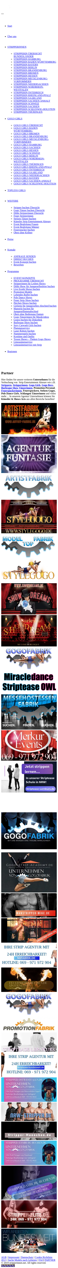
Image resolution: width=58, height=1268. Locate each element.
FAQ (41, 1260)
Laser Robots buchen (24, 331)
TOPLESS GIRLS (16, 190)
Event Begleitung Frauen (26, 224)
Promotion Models (23, 292)
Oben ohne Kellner (23, 232)
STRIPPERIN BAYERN (26, 64)
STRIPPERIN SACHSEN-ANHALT (32, 101)
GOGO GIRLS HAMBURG (28, 144)
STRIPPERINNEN (16, 47)
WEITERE (12, 201)
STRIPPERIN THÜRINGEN (28, 112)
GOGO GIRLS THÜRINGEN (28, 164)
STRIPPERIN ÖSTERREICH (28, 92)
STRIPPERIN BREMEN (26, 73)
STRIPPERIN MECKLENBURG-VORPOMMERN (31, 80)
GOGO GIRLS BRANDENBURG (31, 136)
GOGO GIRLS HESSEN (26, 150)
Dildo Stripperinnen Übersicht (29, 213)
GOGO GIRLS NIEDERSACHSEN (31, 175)
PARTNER (49, 1260)
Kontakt (11, 249)
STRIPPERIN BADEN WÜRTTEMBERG (35, 62)
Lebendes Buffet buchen (26, 294)
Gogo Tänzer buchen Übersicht (29, 210)
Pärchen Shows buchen (25, 303)
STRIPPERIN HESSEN (25, 76)
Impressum (13, 1257)
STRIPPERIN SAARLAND (28, 98)
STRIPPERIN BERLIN (25, 67)
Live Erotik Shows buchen (27, 289)
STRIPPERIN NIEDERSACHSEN (31, 84)
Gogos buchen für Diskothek (28, 319)
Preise (10, 239)
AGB (3, 1257)
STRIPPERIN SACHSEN (26, 106)
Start (9, 26)
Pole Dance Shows (23, 297)
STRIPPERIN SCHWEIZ (26, 103)
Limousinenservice (23, 342)
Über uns (11, 36)
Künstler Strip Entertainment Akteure (32, 221)
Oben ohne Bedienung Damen (28, 314)
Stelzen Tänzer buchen (25, 218)
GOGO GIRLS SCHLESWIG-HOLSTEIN (35, 183)
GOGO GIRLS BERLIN (26, 156)
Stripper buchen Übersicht (27, 207)
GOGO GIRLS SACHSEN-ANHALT (32, 181)
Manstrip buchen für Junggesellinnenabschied (26, 310)
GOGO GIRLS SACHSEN (27, 147)
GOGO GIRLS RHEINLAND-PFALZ (33, 167)
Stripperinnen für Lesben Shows (30, 283)
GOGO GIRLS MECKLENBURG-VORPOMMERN (31, 140)
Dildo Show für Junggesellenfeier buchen (34, 286)
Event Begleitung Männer (26, 227)
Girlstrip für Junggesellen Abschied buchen (35, 306)
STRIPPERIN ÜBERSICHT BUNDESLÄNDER (28, 55)
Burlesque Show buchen (26, 322)
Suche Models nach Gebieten (22, 1260)
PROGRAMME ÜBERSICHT (29, 280)
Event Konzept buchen (25, 262)
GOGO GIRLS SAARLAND (28, 172)
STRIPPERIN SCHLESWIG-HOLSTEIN (34, 109)
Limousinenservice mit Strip (28, 344)
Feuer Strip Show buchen (26, 300)
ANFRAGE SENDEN (25, 256)
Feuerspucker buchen (24, 229)
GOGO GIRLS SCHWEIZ (27, 153)
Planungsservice (22, 328)
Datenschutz (27, 1257)
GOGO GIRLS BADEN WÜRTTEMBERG (26, 129)
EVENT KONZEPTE (24, 278)
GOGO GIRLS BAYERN (26, 178)
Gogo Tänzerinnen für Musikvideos (31, 317)
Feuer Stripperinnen (23, 216)
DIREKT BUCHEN (23, 259)
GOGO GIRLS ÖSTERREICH (29, 169)
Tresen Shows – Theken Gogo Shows (32, 339)
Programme (13, 271)
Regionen (12, 351)
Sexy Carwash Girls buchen (27, 325)
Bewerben (19, 264)
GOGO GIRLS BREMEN (26, 133)
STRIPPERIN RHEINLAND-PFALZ (32, 95)
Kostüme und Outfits (24, 336)
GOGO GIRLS (14, 118)
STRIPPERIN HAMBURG (27, 59)
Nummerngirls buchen (25, 333)
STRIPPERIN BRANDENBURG (30, 70)
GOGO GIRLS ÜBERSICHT (28, 125)
